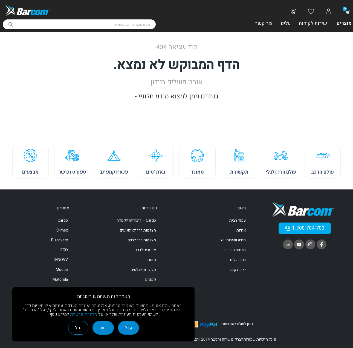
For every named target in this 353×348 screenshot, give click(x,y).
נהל (78, 327)
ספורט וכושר (72, 172)
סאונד (197, 172)
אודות (241, 230)
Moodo (62, 270)
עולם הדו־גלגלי (281, 172)
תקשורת (239, 172)
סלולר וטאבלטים (143, 270)
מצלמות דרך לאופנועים (138, 230)
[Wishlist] (311, 11)
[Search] (10, 24)
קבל (128, 327)
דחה (103, 327)
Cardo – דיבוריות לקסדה (136, 220)
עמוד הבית (237, 220)
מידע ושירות (233, 240)
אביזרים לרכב (145, 250)
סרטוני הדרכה (235, 250)
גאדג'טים (155, 172)
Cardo (63, 220)
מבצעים (30, 172)
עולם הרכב (322, 172)
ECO (64, 250)
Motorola (60, 279)
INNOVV (61, 260)
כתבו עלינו (238, 260)
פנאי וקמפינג (114, 172)
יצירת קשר (237, 270)
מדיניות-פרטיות (83, 314)
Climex (62, 230)
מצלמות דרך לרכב (142, 240)
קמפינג (150, 279)
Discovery (59, 240)
